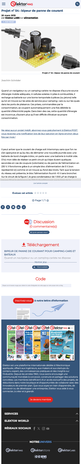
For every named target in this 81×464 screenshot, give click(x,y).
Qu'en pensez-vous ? (39, 232)
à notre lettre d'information (40, 300)
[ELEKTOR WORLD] (41, 421)
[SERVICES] (41, 414)
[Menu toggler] (4, 4)
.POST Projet (8, 22)
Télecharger (41, 267)
